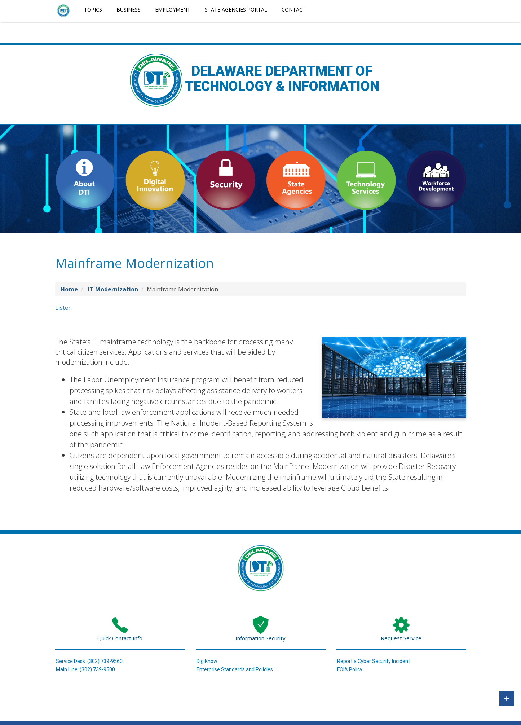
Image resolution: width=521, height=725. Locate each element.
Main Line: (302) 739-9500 (85, 669)
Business (128, 9)
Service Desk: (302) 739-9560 (89, 661)
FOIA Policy (349, 669)
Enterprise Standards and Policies (235, 669)
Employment (172, 9)
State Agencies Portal (236, 9)
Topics (93, 9)
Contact (294, 9)
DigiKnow (207, 661)
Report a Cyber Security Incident (373, 661)
